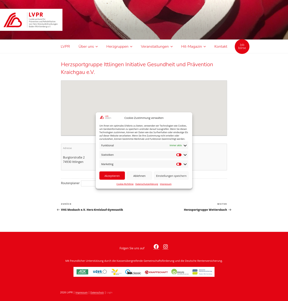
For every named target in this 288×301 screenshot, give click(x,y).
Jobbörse (242, 46)
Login (109, 292)
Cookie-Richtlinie (125, 184)
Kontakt (220, 46)
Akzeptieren (112, 175)
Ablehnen (139, 175)
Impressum (166, 184)
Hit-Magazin (194, 46)
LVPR (65, 46)
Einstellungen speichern (171, 175)
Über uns (89, 46)
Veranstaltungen (157, 46)
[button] (144, 105)
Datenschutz (97, 292)
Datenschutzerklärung (146, 184)
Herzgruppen (119, 46)
